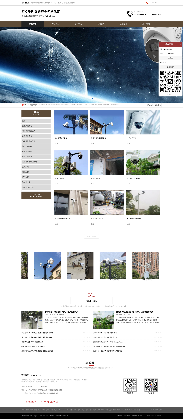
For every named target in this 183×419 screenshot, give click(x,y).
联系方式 (146, 24)
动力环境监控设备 (61, 138)
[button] (90, 98)
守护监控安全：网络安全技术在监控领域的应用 (37, 333)
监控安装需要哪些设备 (98, 138)
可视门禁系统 (27, 157)
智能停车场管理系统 (29, 162)
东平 (122, 410)
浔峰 (94, 410)
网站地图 (127, 416)
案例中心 (78, 24)
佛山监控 (26, 3)
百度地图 (134, 416)
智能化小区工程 (28, 187)
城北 (118, 410)
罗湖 (98, 410)
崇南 (106, 410)
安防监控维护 (59, 178)
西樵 (130, 410)
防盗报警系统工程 (28, 141)
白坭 (114, 410)
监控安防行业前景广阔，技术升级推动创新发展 (37, 351)
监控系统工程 (27, 126)
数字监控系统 (27, 136)
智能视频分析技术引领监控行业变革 (33, 342)
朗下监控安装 (82, 280)
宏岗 (134, 410)
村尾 (87, 410)
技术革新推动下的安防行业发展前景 (33, 346)
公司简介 (101, 24)
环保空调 (158, 416)
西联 (126, 410)
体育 (138, 410)
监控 (23, 121)
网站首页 (33, 24)
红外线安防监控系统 (134, 219)
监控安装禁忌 (65, 105)
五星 (59, 410)
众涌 (35, 410)
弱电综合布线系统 (104, 105)
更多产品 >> (91, 236)
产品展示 (55, 24)
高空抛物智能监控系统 (62, 219)
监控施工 (141, 416)
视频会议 (25, 177)
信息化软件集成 (115, 105)
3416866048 (43, 387)
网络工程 (25, 172)
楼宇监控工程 (43, 105)
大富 (39, 410)
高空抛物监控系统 (97, 219)
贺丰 (110, 410)
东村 (47, 410)
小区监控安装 (131, 138)
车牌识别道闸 (149, 416)
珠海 (31, 410)
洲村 (71, 410)
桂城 (43, 410)
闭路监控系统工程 (28, 131)
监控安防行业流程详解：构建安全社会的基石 (36, 337)
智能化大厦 (26, 182)
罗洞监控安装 (49, 280)
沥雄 (75, 410)
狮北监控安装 (147, 280)
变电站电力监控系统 (134, 178)
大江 (23, 410)
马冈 (91, 410)
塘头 (102, 410)
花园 (51, 410)
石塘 (67, 410)
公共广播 (25, 167)
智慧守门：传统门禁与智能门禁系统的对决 (61, 312)
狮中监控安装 (115, 280)
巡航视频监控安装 (54, 105)
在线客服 (163, 63)
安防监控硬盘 (95, 178)
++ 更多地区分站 (156, 410)
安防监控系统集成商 (91, 105)
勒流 (27, 410)
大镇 (83, 410)
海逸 (79, 410)
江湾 (63, 410)
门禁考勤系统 (27, 146)
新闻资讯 (123, 24)
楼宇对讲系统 (27, 151)
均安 (55, 410)
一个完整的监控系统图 (77, 105)
